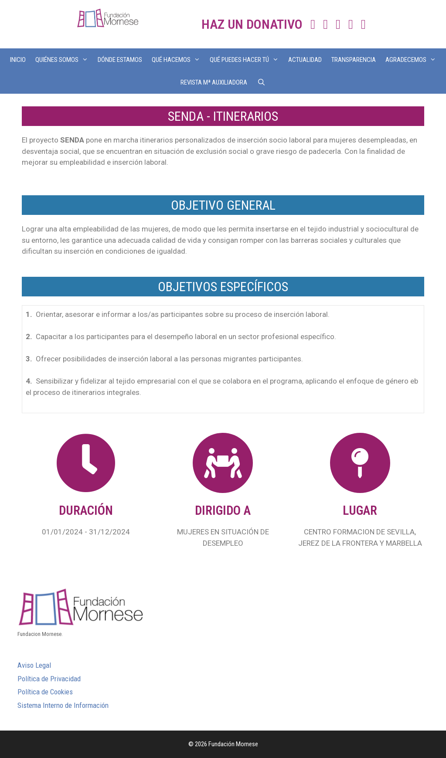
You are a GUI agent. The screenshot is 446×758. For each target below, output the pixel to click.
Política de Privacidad (49, 678)
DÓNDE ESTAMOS (120, 60)
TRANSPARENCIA (353, 60)
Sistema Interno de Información (63, 705)
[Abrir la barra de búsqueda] (261, 82)
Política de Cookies (45, 691)
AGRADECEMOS (413, 59)
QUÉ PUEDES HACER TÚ (246, 59)
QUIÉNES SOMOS (64, 59)
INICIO (18, 60)
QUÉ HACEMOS (178, 59)
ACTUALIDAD (305, 60)
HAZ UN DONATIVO (252, 24)
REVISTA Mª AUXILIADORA (213, 82)
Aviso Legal (34, 665)
